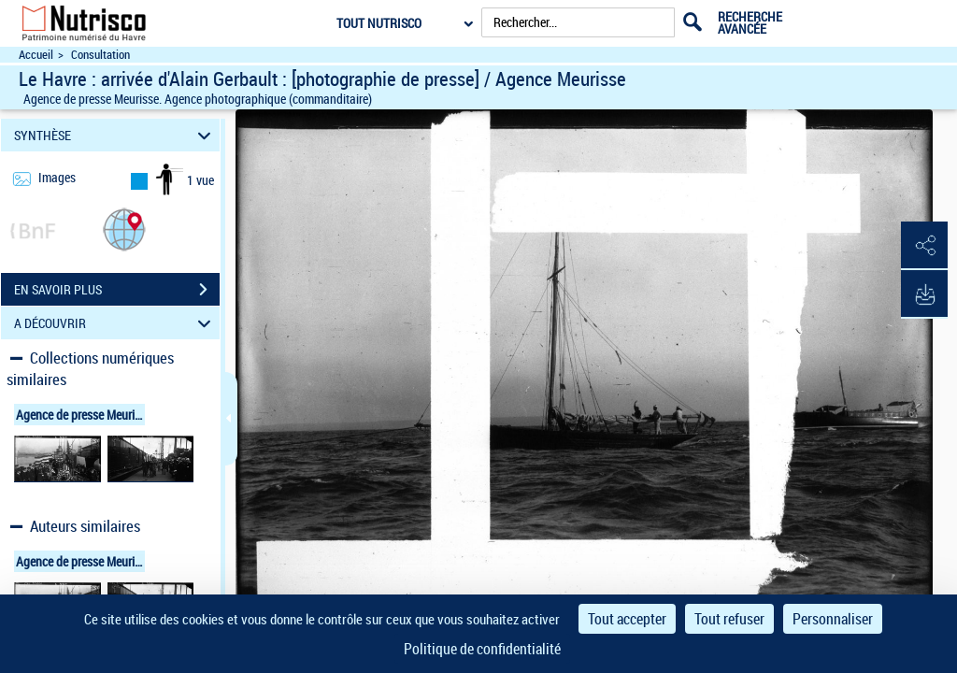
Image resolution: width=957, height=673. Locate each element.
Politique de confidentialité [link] (482, 648)
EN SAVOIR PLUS (117, 290)
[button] (124, 228)
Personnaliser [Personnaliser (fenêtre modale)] (833, 619)
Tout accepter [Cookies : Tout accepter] (627, 619)
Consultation (100, 55)
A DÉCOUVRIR (115, 323)
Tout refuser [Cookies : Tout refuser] (729, 619)
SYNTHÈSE (115, 135)
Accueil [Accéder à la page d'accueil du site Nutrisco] (36, 55)
